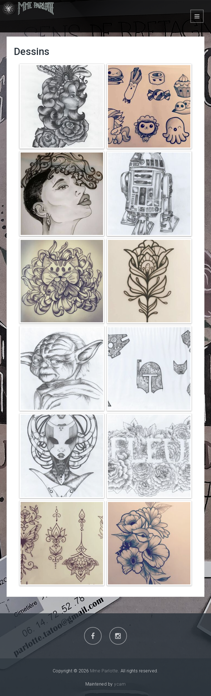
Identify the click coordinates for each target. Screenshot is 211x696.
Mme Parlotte (104, 670)
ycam (120, 684)
